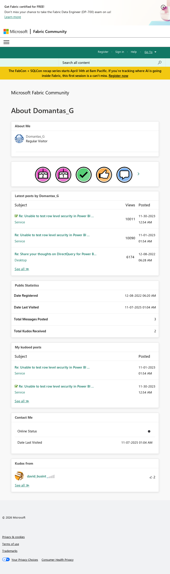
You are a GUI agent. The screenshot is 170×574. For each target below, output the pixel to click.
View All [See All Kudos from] (22, 485)
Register (103, 51)
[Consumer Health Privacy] (57, 560)
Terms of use (10, 544)
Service (20, 222)
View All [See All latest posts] (22, 269)
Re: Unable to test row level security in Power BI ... (56, 216)
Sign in (119, 51)
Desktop (21, 260)
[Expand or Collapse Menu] (6, 42)
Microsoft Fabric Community (40, 92)
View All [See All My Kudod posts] (22, 401)
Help (134, 51)
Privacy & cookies (13, 537)
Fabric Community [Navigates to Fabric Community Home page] (50, 31)
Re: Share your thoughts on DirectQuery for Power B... (56, 254)
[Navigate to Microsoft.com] (15, 31)
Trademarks (9, 551)
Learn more (12, 17)
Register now (118, 75)
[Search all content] (112, 62)
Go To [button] (149, 52)
